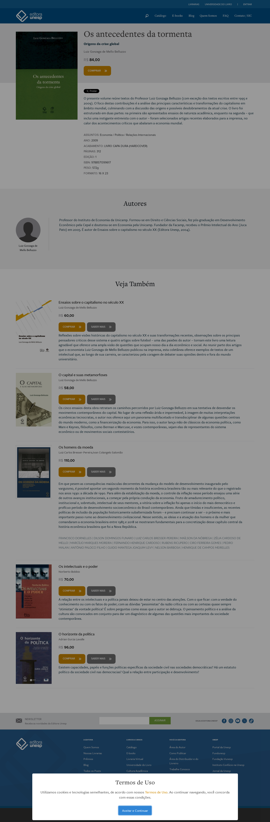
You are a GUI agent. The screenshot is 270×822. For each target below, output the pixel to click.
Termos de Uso (156, 792)
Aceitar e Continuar (135, 810)
